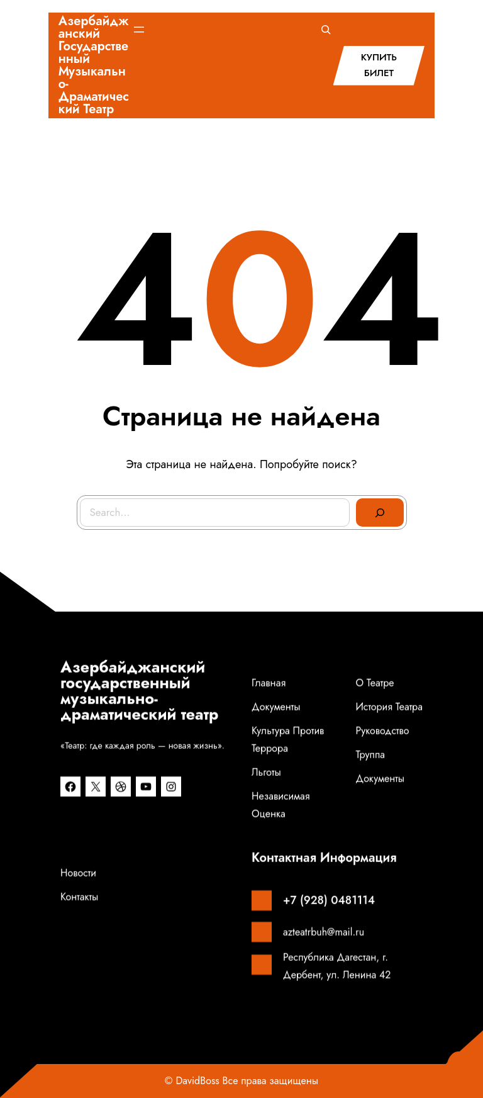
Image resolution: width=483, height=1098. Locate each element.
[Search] (380, 512)
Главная (269, 688)
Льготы (266, 778)
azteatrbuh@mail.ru (323, 938)
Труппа (370, 760)
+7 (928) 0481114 (329, 906)
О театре (374, 688)
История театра (389, 712)
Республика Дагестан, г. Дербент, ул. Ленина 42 (337, 972)
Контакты (79, 902)
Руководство (382, 736)
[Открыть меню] (139, 29)
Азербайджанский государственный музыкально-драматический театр (93, 65)
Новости (78, 878)
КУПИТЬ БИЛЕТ (379, 65)
